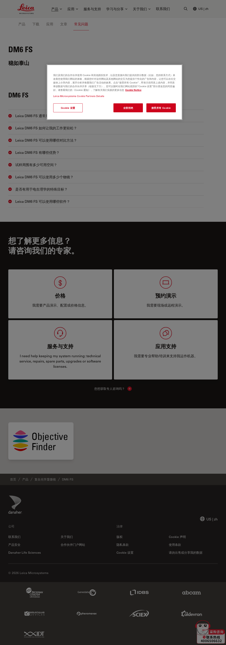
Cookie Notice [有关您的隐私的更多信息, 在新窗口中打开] (133, 90)
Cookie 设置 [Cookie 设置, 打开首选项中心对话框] (68, 107)
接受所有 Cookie (161, 107)
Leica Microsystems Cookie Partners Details (78, 96)
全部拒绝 (128, 107)
